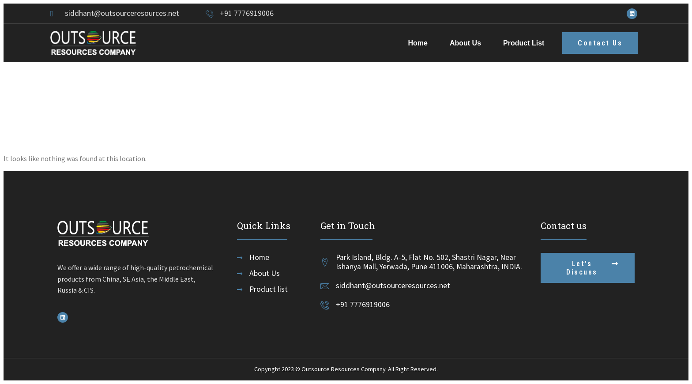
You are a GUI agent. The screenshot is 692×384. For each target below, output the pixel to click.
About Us (465, 43)
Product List (523, 43)
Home (417, 43)
